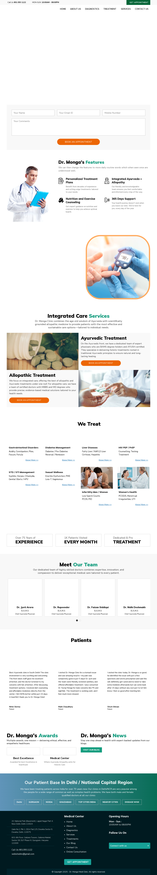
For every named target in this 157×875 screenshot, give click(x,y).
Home (63, 9)
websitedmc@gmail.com (23, 854)
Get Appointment (78, 862)
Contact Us (141, 9)
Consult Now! (24, 75)
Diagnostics (92, 9)
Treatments (72, 838)
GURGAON (34, 802)
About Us (75, 9)
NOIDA (49, 802)
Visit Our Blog (91, 750)
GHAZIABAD (65, 802)
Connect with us (118, 845)
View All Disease (78, 516)
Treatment (110, 9)
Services (126, 9)
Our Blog (71, 843)
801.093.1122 (25, 849)
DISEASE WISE (132, 802)
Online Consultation (76, 851)
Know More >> (32, 460)
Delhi (19, 802)
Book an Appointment (101, 363)
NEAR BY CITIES (110, 802)
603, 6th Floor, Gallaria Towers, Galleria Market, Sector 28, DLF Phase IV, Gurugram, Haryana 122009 (31, 840)
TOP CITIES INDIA (87, 802)
